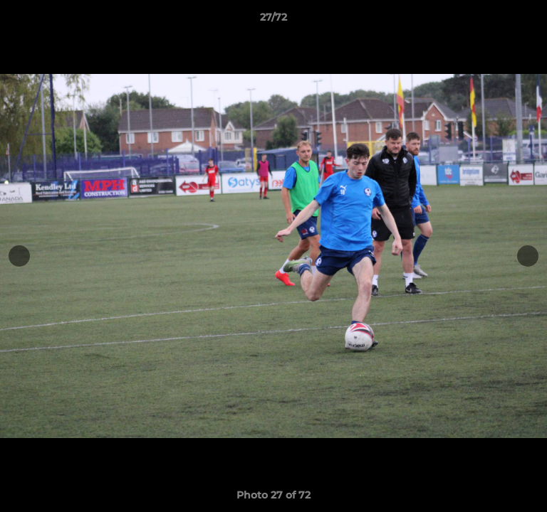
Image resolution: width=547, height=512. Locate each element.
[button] (529, 20)
